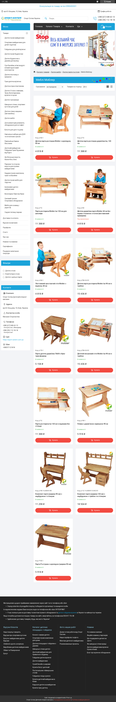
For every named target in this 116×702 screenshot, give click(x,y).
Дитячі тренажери (12, 100)
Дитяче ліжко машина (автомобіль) (13, 112)
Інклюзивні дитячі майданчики (11, 188)
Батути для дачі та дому (14, 130)
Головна (38, 26)
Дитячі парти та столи (71, 72)
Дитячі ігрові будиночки (14, 54)
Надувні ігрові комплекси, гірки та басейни (14, 174)
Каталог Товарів (53, 26)
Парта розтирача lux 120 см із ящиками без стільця (52, 425)
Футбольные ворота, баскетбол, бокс (12, 158)
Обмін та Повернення (11, 650)
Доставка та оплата (10, 218)
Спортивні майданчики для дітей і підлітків (15, 43)
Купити (55, 157)
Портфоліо (7, 227)
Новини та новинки (10, 242)
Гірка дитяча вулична (13, 81)
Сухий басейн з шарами (41, 664)
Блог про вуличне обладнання (98, 653)
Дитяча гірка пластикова (14, 86)
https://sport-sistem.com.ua (13, 340)
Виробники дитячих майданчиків (16, 647)
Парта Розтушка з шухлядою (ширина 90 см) (53, 564)
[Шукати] (45, 18)
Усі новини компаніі (94, 632)
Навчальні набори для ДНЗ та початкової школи (15, 135)
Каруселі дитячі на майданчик (44, 685)
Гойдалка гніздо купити (41, 676)
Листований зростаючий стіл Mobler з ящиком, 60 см (50, 285)
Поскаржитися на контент (62, 700)
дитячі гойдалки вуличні (67, 613)
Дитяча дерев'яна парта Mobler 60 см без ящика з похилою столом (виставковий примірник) (93, 213)
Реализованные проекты (69, 644)
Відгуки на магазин (10, 223)
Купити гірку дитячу (40, 688)
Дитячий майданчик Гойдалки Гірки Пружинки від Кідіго (14, 150)
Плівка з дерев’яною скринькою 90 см (92, 424)
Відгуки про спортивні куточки (14, 635)
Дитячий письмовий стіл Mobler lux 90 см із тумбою (94, 355)
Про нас (6, 237)
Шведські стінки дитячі (41, 649)
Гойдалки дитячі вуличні (42, 658)
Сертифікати (8, 246)
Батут (5, 653)
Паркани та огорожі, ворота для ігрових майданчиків (12, 166)
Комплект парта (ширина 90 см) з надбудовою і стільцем (48, 495)
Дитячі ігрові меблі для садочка (13, 181)
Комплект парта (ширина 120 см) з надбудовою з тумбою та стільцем (91, 495)
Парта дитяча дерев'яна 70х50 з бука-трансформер (50, 355)
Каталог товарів (43, 72)
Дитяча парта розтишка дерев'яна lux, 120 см (94, 142)
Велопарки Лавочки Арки (14, 194)
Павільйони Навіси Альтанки (12, 142)
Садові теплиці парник (13, 212)
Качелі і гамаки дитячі (41, 635)
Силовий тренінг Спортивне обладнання (14, 200)
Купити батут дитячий (41, 667)
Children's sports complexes (13, 644)
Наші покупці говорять (12, 632)
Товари (5, 33)
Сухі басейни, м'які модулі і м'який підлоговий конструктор (15, 68)
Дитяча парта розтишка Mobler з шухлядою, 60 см (53, 142)
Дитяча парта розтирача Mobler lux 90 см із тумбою (94, 285)
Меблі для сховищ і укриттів (12, 206)
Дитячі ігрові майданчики (14, 38)
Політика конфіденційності (81, 700)
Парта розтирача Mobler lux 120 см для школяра (51, 212)
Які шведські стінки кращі (96, 644)
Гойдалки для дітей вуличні (15, 49)
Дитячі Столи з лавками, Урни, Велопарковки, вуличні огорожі (14, 93)
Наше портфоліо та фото (69, 637)
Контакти (70, 26)
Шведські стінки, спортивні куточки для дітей (15, 106)
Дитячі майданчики (40, 661)
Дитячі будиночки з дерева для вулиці (12, 60)
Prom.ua (69, 698)
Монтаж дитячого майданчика (71, 641)
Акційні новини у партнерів (97, 635)
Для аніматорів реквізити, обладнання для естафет (15, 124)
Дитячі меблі (56, 72)
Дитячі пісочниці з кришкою (12, 76)
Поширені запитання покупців (11, 252)
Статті (5, 232)
